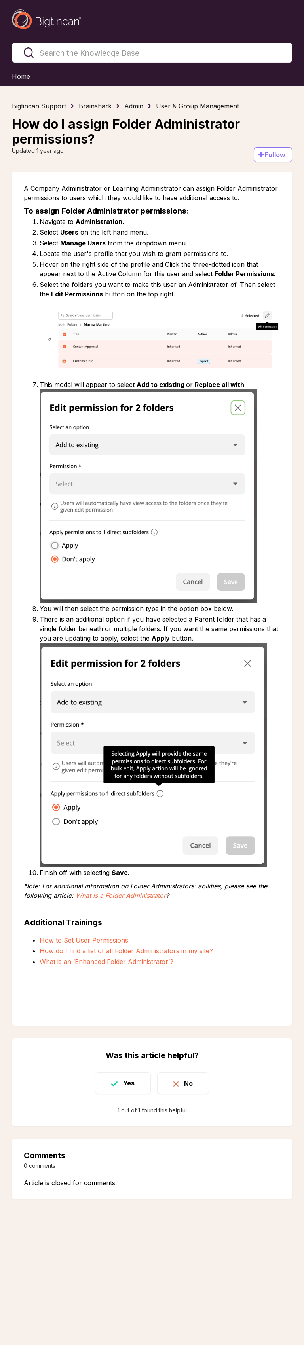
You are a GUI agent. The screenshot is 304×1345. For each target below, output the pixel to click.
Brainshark (95, 106)
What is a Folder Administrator (121, 895)
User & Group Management (197, 106)
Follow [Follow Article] (275, 155)
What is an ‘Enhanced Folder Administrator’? (106, 962)
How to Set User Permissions (84, 940)
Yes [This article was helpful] (129, 1083)
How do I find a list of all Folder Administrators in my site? (126, 951)
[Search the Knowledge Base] (152, 53)
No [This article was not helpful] (188, 1083)
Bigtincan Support (39, 106)
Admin (133, 106)
